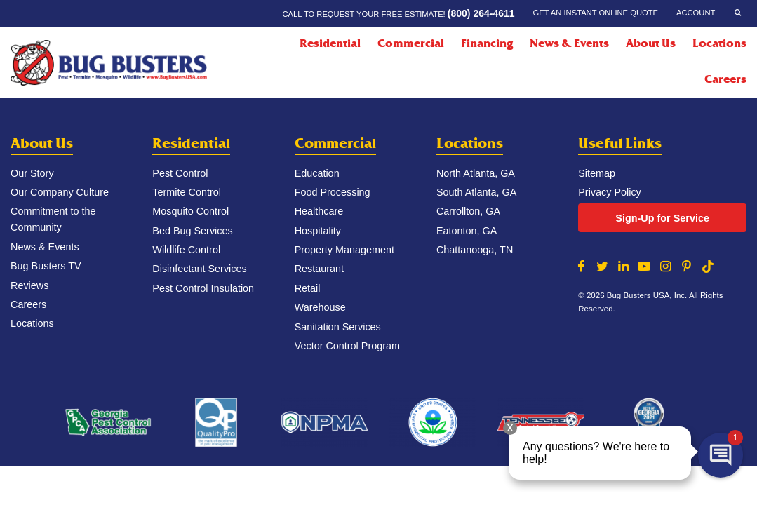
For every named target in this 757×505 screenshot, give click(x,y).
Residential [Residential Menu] (330, 43)
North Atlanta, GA (475, 173)
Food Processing (332, 192)
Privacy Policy (609, 192)
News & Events (569, 43)
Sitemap (596, 173)
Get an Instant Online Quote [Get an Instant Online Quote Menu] (595, 12)
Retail (308, 288)
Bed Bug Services (192, 230)
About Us (42, 143)
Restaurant (319, 268)
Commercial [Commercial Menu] (410, 43)
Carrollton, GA (468, 211)
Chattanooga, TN (474, 249)
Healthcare (319, 211)
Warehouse (320, 307)
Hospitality (318, 230)
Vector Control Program (347, 345)
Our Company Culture (60, 192)
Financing (487, 43)
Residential (191, 143)
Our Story (32, 173)
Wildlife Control (186, 249)
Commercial (335, 143)
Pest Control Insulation (203, 288)
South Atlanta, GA (476, 192)
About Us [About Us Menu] (651, 43)
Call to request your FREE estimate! (398, 13)
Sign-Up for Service (662, 218)
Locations (719, 43)
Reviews (29, 285)
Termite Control (186, 192)
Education (317, 173)
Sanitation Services (338, 326)
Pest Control (180, 173)
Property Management (344, 249)
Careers (725, 79)
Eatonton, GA (466, 230)
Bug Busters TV (46, 265)
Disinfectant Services (199, 268)
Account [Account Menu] (695, 12)
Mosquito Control (190, 211)
